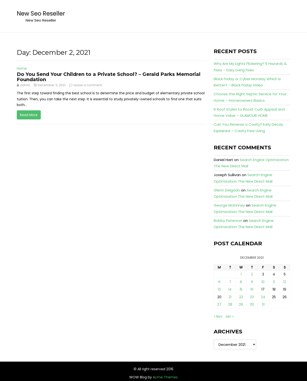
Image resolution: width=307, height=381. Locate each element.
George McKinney (229, 205)
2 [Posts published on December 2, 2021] (252, 274)
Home (22, 68)
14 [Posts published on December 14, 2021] (230, 289)
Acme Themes (165, 377)
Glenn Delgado (227, 190)
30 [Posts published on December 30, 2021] (252, 304)
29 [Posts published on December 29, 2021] (241, 304)
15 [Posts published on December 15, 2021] (241, 289)
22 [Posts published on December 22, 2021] (241, 297)
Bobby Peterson (228, 220)
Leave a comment (88, 85)
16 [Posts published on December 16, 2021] (252, 289)
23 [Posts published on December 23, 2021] (252, 297)
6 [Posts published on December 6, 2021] (219, 282)
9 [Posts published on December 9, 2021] (252, 282)
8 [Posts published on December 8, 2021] (241, 282)
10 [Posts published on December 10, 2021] (263, 282)
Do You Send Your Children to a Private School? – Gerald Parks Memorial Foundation (109, 76)
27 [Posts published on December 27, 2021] (219, 304)
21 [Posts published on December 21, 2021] (230, 297)
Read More (29, 114)
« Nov (218, 316)
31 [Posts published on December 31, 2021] (263, 304)
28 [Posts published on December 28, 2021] (230, 304)
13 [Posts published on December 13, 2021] (219, 289)
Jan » (229, 316)
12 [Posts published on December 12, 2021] (284, 282)
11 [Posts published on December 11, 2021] (274, 282)
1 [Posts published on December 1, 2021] (241, 274)
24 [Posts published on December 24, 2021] (263, 297)
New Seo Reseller (41, 13)
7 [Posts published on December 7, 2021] (230, 282)
